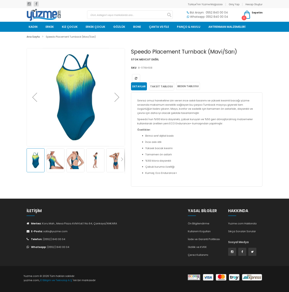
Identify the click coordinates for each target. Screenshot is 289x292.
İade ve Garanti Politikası (204, 239)
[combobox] (130, 14)
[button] (35, 97)
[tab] (139, 86)
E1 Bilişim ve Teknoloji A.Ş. (56, 280)
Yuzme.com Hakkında (242, 223)
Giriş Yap (234, 4)
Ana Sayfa (33, 36)
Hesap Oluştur (253, 4)
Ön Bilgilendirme (198, 223)
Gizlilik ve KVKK (197, 247)
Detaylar (139, 86)
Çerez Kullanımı (198, 254)
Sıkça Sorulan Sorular (242, 231)
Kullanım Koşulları (199, 231)
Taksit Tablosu (161, 86)
